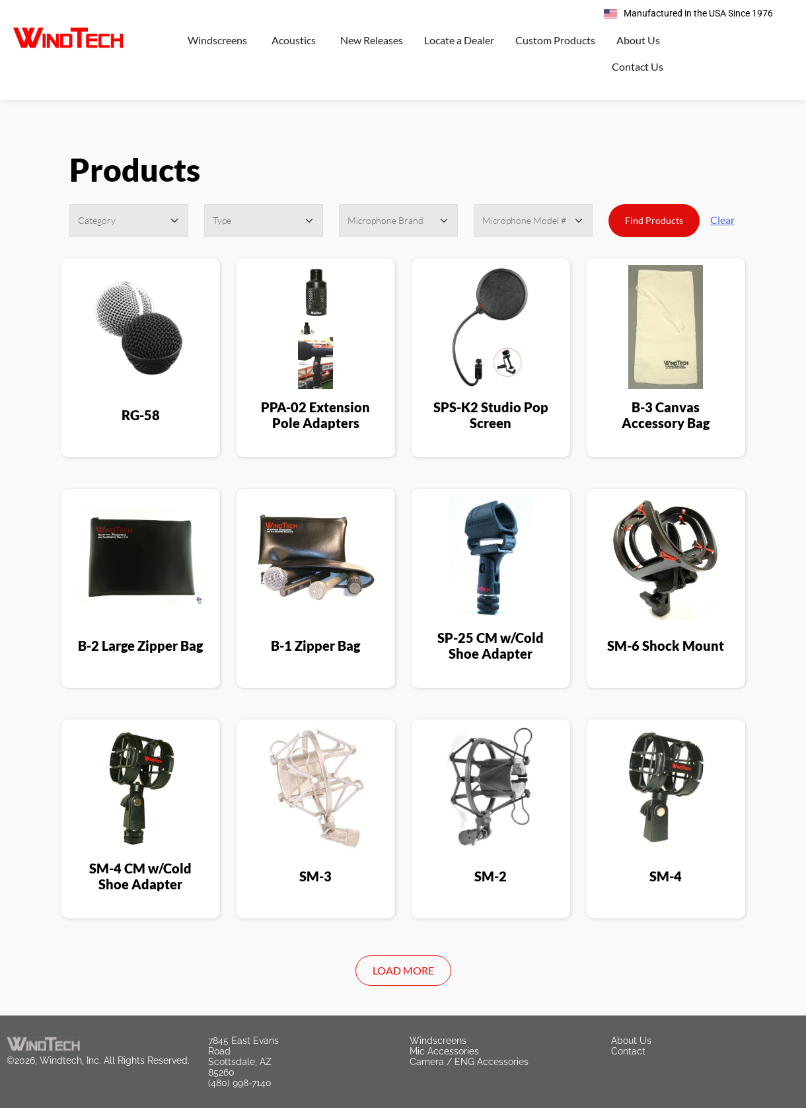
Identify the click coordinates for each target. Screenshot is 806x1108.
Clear (722, 219)
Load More (403, 970)
